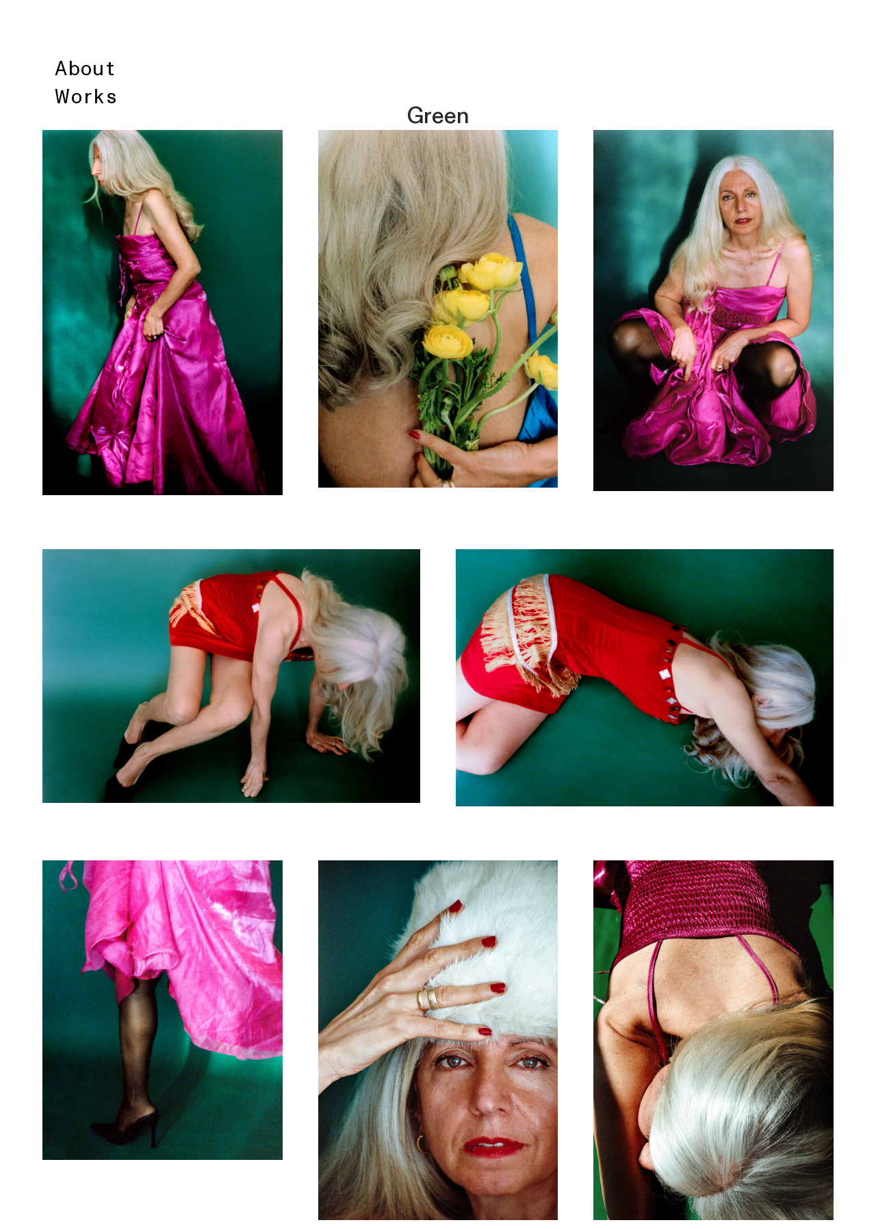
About (85, 69)
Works (86, 97)
